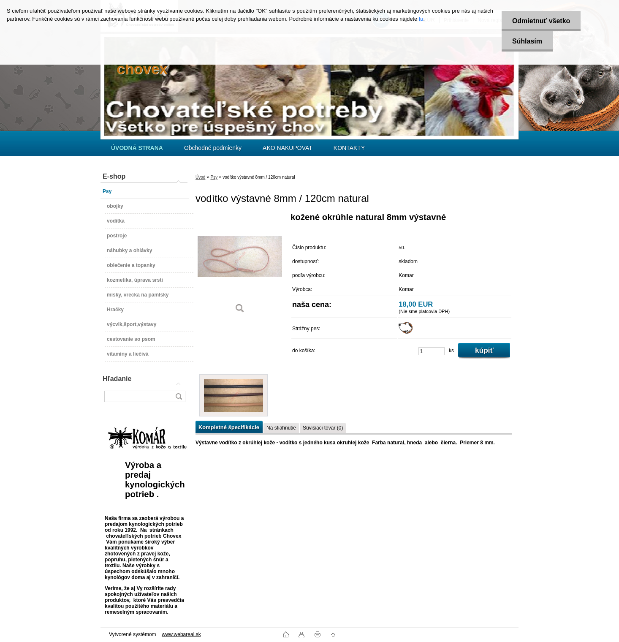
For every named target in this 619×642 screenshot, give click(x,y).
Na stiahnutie (281, 428)
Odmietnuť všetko (541, 20)
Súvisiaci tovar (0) (323, 428)
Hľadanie (117, 378)
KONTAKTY (349, 147)
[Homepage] (137, 147)
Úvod (200, 177)
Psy (213, 177)
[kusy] (431, 351)
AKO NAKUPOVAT (287, 147)
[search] (178, 396)
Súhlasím (527, 41)
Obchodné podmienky (213, 147)
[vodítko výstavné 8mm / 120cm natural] (240, 266)
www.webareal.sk (181, 634)
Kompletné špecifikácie (228, 427)
